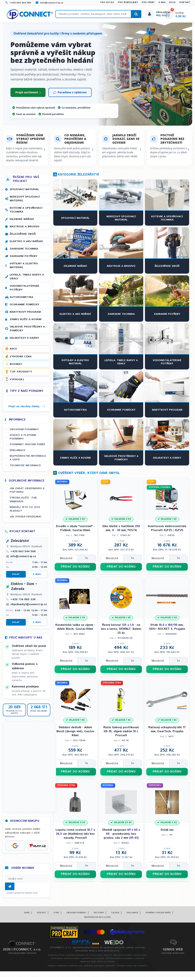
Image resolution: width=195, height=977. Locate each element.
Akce (13, 351)
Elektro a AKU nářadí (26, 243)
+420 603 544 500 (18, 2)
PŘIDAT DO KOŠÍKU (75, 569)
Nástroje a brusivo (24, 228)
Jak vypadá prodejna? (25, 518)
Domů (27, 914)
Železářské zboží (23, 236)
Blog (172, 2)
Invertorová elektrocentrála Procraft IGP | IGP (167, 530)
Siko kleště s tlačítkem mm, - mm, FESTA (121, 530)
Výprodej (17, 381)
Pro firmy (148, 2)
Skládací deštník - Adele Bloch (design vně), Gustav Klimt (75, 734)
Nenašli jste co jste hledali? (25, 511)
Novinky (16, 366)
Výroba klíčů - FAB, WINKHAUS (23, 501)
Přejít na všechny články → (25, 408)
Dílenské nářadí (22, 221)
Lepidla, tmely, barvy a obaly (27, 278)
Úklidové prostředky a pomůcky (27, 330)
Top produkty (21, 374)
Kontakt (184, 2)
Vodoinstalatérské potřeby (24, 290)
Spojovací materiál (24, 191)
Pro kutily (107, 2)
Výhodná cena (20, 358)
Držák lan (167, 833)
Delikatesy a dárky (24, 340)
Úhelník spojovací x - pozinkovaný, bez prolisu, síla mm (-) (121, 837)
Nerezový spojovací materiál (25, 200)
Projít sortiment (28, 94)
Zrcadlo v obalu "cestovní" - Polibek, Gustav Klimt (75, 530)
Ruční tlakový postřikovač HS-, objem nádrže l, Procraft (121, 734)
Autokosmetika (21, 299)
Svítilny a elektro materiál (24, 267)
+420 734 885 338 (22, 601)
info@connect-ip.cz (49, 2)
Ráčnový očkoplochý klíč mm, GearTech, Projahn (167, 732)
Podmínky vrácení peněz (27, 446)
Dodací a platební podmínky (23, 438)
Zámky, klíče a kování (25, 321)
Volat (16, 576)
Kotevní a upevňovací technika (26, 212)
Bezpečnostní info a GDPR (97, 919)
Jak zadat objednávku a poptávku (27, 492)
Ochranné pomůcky (24, 306)
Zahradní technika (24, 251)
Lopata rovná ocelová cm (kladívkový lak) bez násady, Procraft (75, 837)
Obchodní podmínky (24, 431)
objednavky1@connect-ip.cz (28, 606)
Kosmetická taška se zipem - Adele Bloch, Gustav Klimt (75, 629)
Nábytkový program (25, 314)
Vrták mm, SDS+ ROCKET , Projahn (167, 629)
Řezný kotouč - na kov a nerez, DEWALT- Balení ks (121, 631)
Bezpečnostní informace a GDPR (28, 459)
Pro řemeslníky (128, 2)
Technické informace (25, 467)
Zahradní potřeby (23, 258)
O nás (162, 2)
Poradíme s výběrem (70, 94)
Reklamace (17, 452)
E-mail (37, 576)
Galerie (115, 914)
